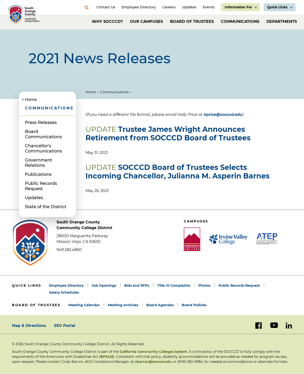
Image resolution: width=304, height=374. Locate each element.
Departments (281, 21)
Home (91, 92)
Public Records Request (41, 186)
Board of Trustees (192, 21)
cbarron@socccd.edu (153, 361)
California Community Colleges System (153, 351)
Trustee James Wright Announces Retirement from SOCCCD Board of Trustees (168, 133)
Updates (34, 197)
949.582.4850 (69, 249)
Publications (38, 174)
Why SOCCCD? (107, 21)
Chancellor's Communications (43, 148)
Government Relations (38, 162)
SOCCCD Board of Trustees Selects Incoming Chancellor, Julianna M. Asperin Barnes (178, 171)
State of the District (45, 206)
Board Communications (43, 134)
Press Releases (41, 122)
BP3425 (106, 356)
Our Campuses (146, 21)
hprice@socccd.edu (223, 114)
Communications (240, 21)
